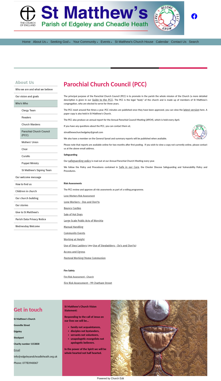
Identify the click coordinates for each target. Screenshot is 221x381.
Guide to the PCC (102, 99)
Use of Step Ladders (75, 245)
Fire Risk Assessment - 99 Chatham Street (88, 283)
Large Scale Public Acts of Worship (83, 220)
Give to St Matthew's (27, 212)
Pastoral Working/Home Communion (85, 258)
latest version (191, 109)
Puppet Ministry (30, 163)
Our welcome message (28, 177)
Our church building (26, 198)
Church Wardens (31, 124)
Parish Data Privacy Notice (30, 219)
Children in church (26, 191)
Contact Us (178, 41)
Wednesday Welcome (27, 226)
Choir (25, 149)
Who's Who (21, 103)
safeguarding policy (79, 160)
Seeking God (59, 41)
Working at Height (74, 239)
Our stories (21, 205)
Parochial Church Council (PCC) (36, 133)
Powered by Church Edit (110, 378)
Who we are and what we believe (34, 89)
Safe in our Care (129, 167)
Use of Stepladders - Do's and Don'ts (114, 245)
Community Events (74, 233)
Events (105, 41)
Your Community (84, 41)
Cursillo (26, 156)
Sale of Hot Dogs (73, 214)
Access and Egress (74, 251)
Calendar (162, 41)
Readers (26, 117)
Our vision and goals (27, 96)
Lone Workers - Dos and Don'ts (82, 202)
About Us (39, 41)
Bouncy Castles (72, 208)
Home (26, 41)
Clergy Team (29, 110)
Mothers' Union (30, 142)
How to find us (23, 184)
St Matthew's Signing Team (37, 170)
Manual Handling (73, 226)
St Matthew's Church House (134, 41)
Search (194, 41)
